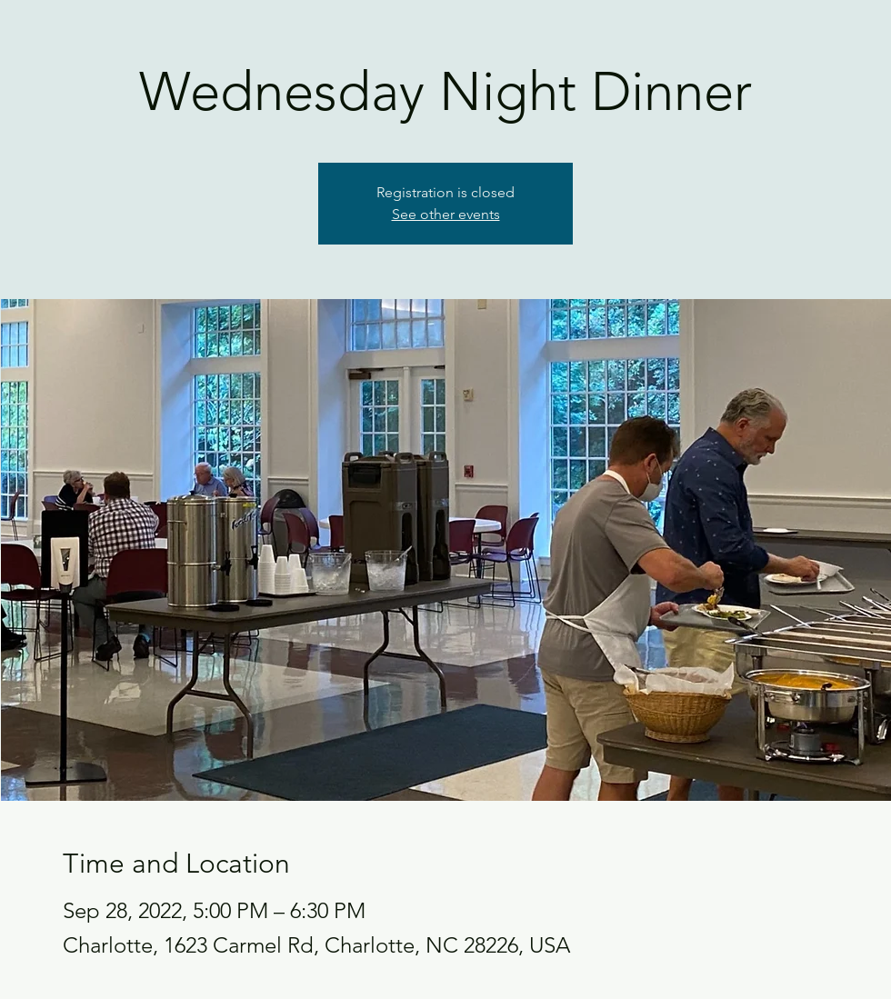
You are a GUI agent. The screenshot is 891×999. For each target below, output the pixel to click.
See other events (446, 214)
